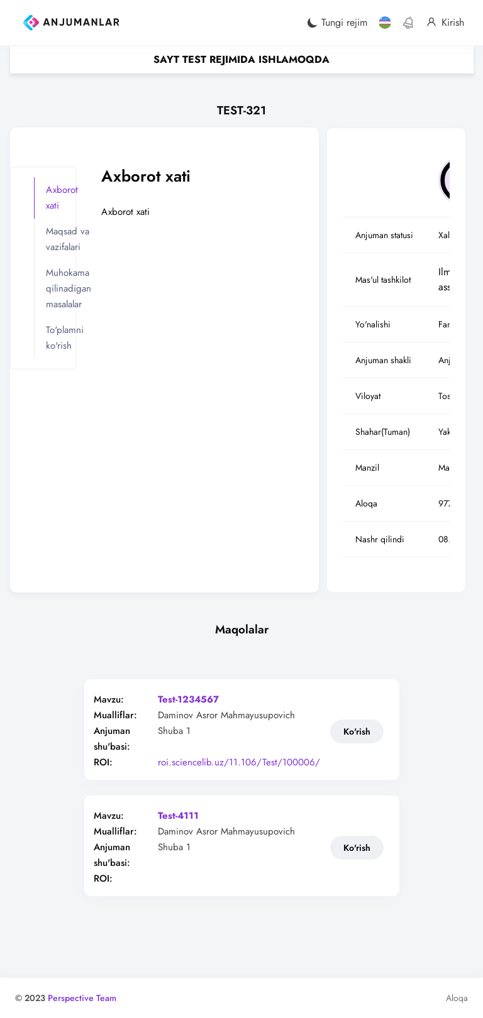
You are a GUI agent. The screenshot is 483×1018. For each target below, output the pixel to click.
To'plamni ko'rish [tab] (65, 338)
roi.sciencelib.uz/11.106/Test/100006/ (239, 763)
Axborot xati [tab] (62, 197)
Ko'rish (356, 731)
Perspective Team (82, 998)
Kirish (445, 22)
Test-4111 (178, 816)
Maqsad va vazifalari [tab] (67, 239)
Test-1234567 (188, 700)
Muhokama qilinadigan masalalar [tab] (68, 288)
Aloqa (457, 998)
